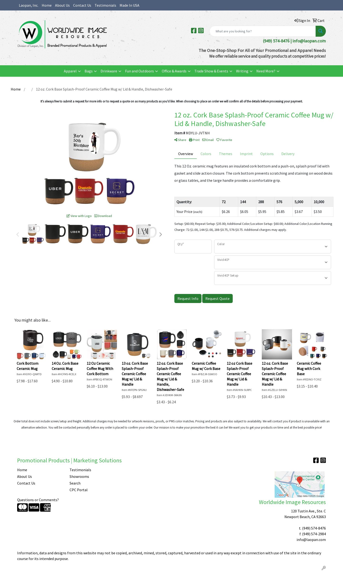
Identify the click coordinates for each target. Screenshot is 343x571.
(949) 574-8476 (314, 528)
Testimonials (105, 5)
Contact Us (82, 5)
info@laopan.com (309, 41)
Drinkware (109, 71)
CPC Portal (79, 489)
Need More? (265, 71)
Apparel (70, 71)
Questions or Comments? (38, 499)
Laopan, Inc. (28, 5)
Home (47, 5)
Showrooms (79, 476)
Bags (89, 71)
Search (75, 483)
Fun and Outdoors (139, 71)
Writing (242, 71)
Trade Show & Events (211, 71)
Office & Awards (174, 71)
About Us (62, 5)
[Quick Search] (262, 31)
